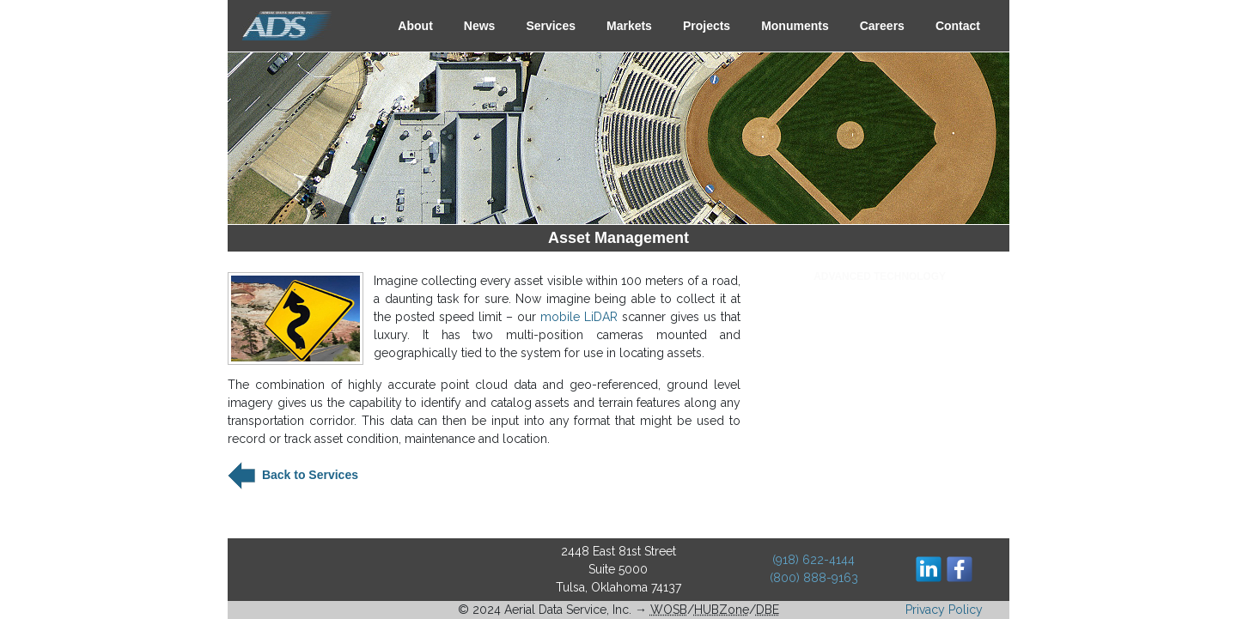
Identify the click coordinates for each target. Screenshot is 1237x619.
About (415, 26)
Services (551, 26)
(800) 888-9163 (814, 578)
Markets (629, 26)
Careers (882, 26)
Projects (706, 26)
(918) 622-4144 (813, 560)
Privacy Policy (944, 609)
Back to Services (308, 475)
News (480, 26)
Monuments (795, 26)
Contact (957, 26)
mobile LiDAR (579, 317)
